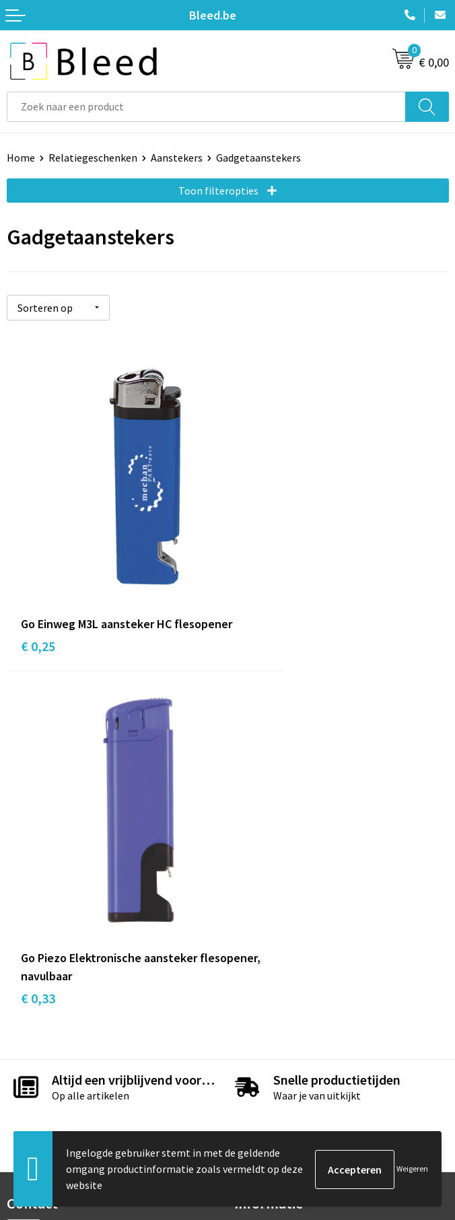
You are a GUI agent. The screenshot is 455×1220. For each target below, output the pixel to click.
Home (21, 157)
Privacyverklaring (274, 1084)
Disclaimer (258, 1105)
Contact (25, 1044)
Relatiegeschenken (92, 157)
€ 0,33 (259, 605)
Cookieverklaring (273, 1064)
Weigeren (412, 1168)
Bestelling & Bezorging (60, 1064)
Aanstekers (177, 157)
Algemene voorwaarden (288, 1044)
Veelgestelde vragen (281, 857)
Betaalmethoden (46, 1084)
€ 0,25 (38, 605)
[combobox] (206, 107)
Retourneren (36, 1105)
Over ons (254, 836)
